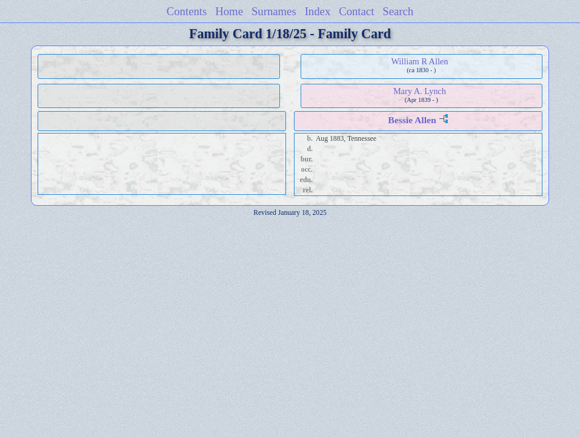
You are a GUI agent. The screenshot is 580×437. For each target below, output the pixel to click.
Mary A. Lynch (419, 91)
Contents (187, 11)
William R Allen (419, 61)
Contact (356, 11)
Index (318, 11)
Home (229, 11)
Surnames (274, 11)
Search (397, 11)
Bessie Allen (412, 120)
